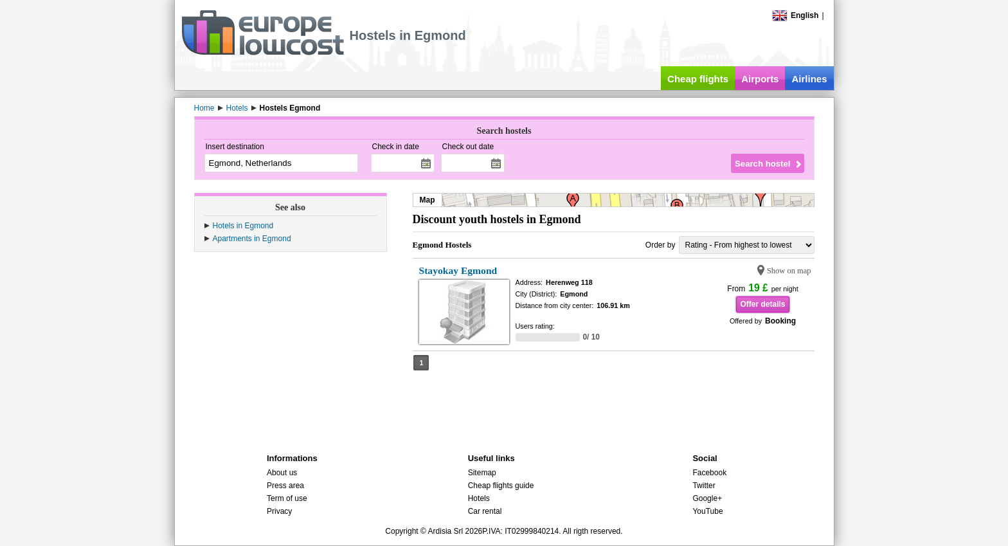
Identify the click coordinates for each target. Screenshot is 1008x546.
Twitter (703, 485)
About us (282, 472)
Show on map (789, 270)
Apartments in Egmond (252, 238)
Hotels (479, 498)
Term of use (287, 498)
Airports (760, 78)
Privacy (279, 511)
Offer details (762, 304)
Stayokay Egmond (458, 270)
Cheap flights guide (501, 485)
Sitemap (482, 472)
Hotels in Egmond (243, 225)
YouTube (707, 511)
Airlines (809, 78)
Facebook (709, 472)
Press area (285, 485)
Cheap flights (697, 78)
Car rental (485, 511)
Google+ (707, 498)
